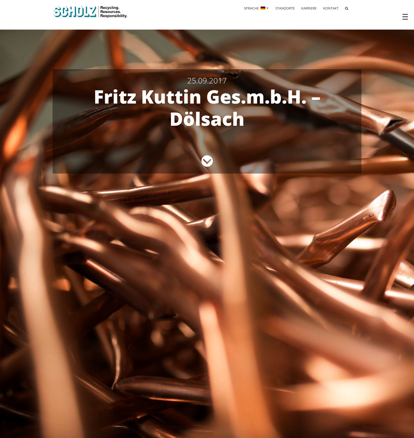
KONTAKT (330, 8)
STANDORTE (285, 8)
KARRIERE (309, 8)
